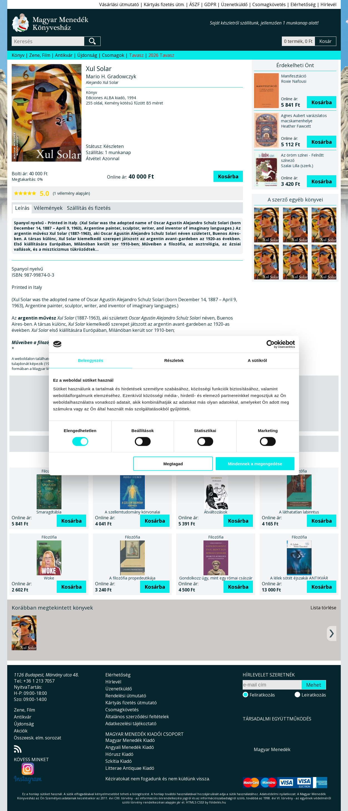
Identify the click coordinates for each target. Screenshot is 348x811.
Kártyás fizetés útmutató (131, 703)
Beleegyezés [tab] (90, 360)
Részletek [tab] (174, 360)
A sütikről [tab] (257, 360)
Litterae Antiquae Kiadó (129, 768)
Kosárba (228, 176)
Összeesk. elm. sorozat (37, 738)
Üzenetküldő (234, 4)
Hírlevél (328, 4)
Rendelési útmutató (125, 696)
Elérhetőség (303, 4)
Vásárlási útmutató (119, 4)
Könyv (18, 55)
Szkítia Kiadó (118, 761)
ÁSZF (194, 4)
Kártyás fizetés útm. (164, 4)
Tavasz (136, 55)
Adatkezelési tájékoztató (130, 723)
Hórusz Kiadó (119, 754)
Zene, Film (39, 55)
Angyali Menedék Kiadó (129, 747)
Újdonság (87, 55)
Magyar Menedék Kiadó (130, 740)
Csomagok (113, 55)
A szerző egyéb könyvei (295, 199)
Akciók (21, 731)
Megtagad (173, 463)
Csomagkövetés (269, 4)
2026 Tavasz (161, 55)
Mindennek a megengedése (255, 463)
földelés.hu (217, 802)
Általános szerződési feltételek (137, 716)
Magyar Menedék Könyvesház (111, 22)
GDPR (210, 4)
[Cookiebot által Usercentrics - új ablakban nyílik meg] (270, 344)
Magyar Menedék (272, 749)
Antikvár (64, 55)
